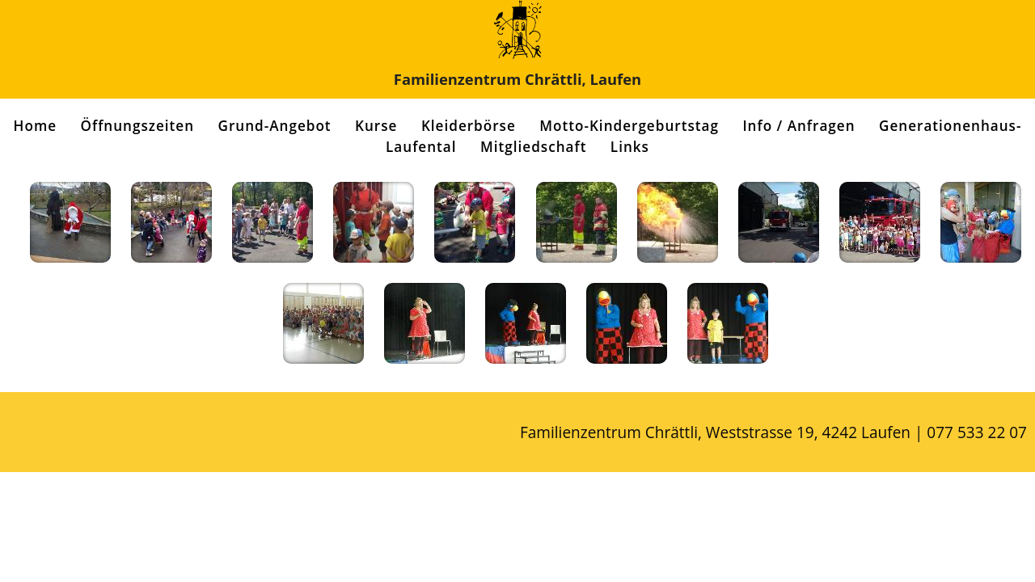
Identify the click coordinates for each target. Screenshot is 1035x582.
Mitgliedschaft (533, 146)
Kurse (376, 125)
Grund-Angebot (275, 125)
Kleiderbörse (468, 125)
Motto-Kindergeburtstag (629, 125)
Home (35, 125)
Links (629, 146)
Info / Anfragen (798, 125)
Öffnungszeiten (138, 125)
